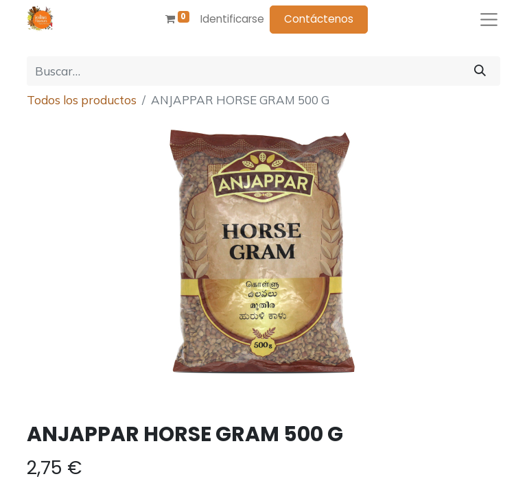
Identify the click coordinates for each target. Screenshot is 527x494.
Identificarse (232, 19)
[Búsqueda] (480, 71)
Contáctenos (318, 19)
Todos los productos (82, 100)
